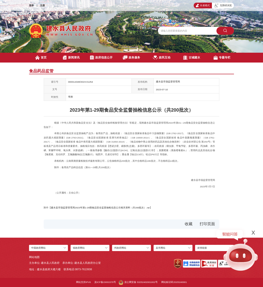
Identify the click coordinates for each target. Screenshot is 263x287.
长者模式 (203, 5)
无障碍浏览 (223, 6)
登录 (31, 5)
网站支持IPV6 (83, 282)
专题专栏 (222, 58)
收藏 (188, 224)
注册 (42, 5)
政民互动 (161, 58)
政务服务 (131, 58)
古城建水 (191, 58)
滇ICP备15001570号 (105, 282)
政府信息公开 (101, 58)
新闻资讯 (71, 58)
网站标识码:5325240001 (174, 282)
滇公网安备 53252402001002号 (138, 282)
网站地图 (34, 257)
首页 (41, 58)
